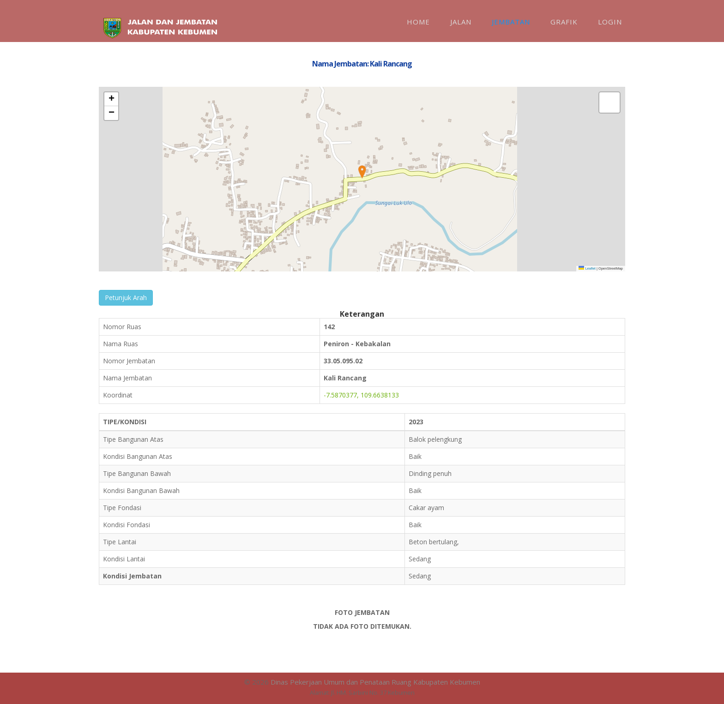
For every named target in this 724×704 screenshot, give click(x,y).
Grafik (564, 21)
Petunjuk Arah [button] (126, 297)
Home (418, 21)
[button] (362, 172)
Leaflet (587, 268)
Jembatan (511, 21)
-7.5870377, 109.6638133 (361, 395)
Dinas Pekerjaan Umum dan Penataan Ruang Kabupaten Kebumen (375, 681)
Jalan (460, 21)
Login (610, 21)
